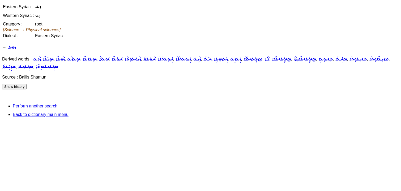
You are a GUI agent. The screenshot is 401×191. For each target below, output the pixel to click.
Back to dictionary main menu (41, 114)
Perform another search (35, 106)
